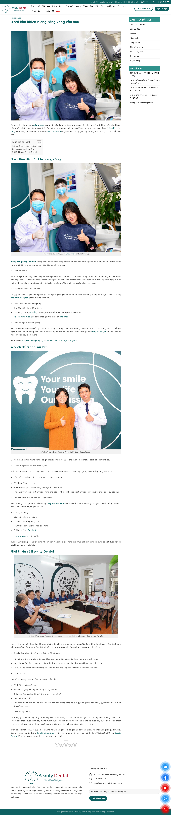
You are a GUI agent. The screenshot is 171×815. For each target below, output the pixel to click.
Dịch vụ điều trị (108, 6)
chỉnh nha (70, 254)
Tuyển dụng (37, 11)
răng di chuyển (99, 331)
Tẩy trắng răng (136, 47)
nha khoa (64, 316)
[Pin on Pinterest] (70, 745)
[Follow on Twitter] (165, 2)
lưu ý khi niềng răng (56, 503)
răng (13, 131)
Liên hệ (47, 11)
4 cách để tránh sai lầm (24, 149)
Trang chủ (35, 6)
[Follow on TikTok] (163, 2)
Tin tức (122, 6)
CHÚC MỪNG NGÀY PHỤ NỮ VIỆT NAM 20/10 (144, 89)
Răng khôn (134, 38)
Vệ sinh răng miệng (23, 316)
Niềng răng (58, 6)
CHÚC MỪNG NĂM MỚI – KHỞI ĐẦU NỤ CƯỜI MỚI (145, 81)
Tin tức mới (134, 56)
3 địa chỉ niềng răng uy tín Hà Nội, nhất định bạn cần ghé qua (50, 340)
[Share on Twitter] (61, 745)
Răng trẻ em (135, 42)
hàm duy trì (32, 530)
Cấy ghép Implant (73, 6)
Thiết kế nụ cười (91, 6)
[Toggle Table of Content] (38, 142)
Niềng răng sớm (21, 536)
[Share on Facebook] (57, 745)
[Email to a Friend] (66, 745)
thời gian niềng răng (20, 297)
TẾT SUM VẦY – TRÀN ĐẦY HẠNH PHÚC (144, 74)
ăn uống (33, 312)
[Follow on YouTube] (168, 2)
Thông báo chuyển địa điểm (141, 102)
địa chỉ (112, 128)
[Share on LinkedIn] (75, 745)
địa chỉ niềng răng (45, 733)
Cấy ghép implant (137, 24)
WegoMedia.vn (107, 811)
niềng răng (38, 125)
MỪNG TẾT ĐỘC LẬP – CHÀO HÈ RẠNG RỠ (143, 96)
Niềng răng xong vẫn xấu (23, 261)
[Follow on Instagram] (160, 2)
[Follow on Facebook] (158, 2)
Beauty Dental (54, 131)
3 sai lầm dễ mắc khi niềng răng (27, 146)
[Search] (53, 11)
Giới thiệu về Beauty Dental (25, 152)
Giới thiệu (46, 6)
